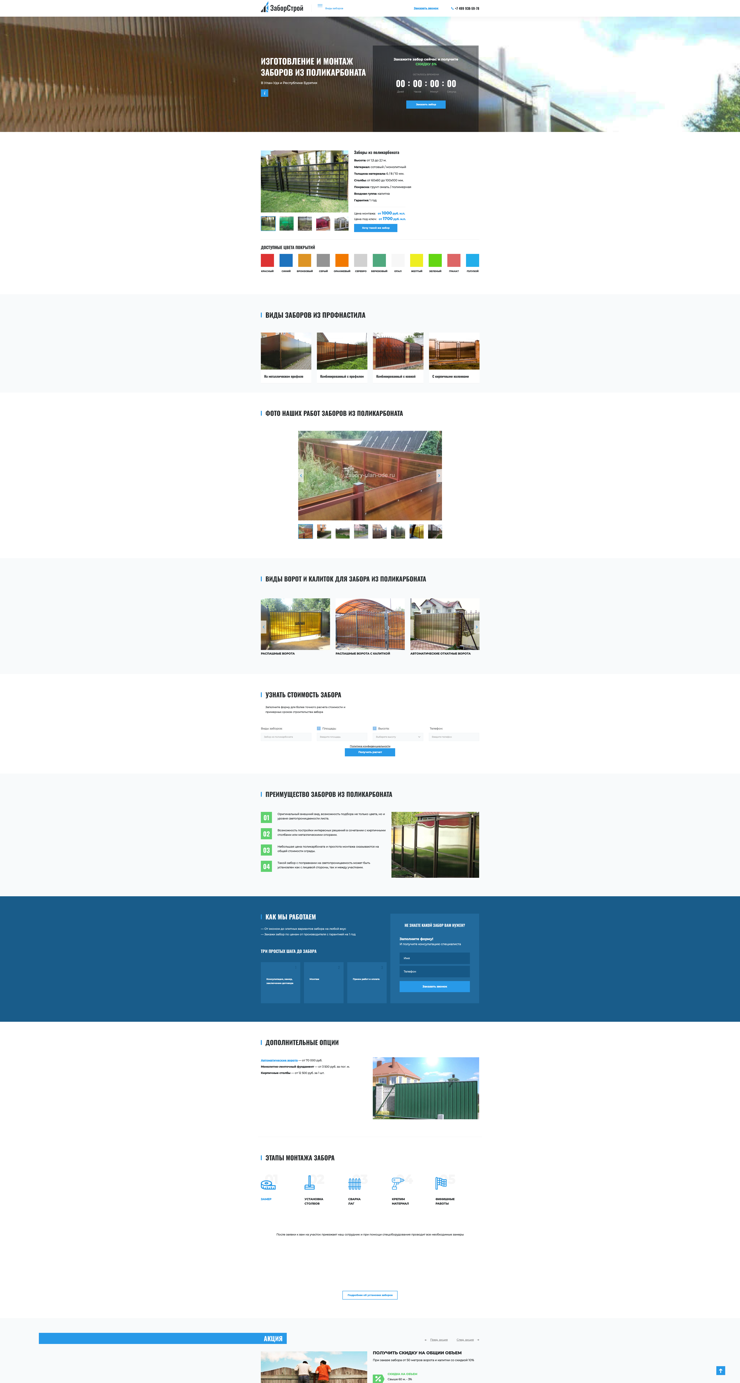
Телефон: (436, 732)
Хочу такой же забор (379, 230)
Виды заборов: (271, 732)
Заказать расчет (399, 1370)
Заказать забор (426, 106)
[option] (370, 193)
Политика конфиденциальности (370, 753)
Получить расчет (370, 764)
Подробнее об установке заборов (370, 1239)
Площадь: (329, 732)
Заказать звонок (435, 995)
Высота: (383, 732)
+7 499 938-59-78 (465, 8)
